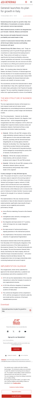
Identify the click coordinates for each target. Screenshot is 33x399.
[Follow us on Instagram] (19, 331)
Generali (3, 359)
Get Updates (23, 355)
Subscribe (16, 349)
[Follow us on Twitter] (13, 331)
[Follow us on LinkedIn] (8, 331)
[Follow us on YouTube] (25, 331)
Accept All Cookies (16, 396)
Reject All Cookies (16, 392)
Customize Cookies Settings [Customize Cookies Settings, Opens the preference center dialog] (16, 387)
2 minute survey (10, 355)
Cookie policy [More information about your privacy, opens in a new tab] (17, 383)
